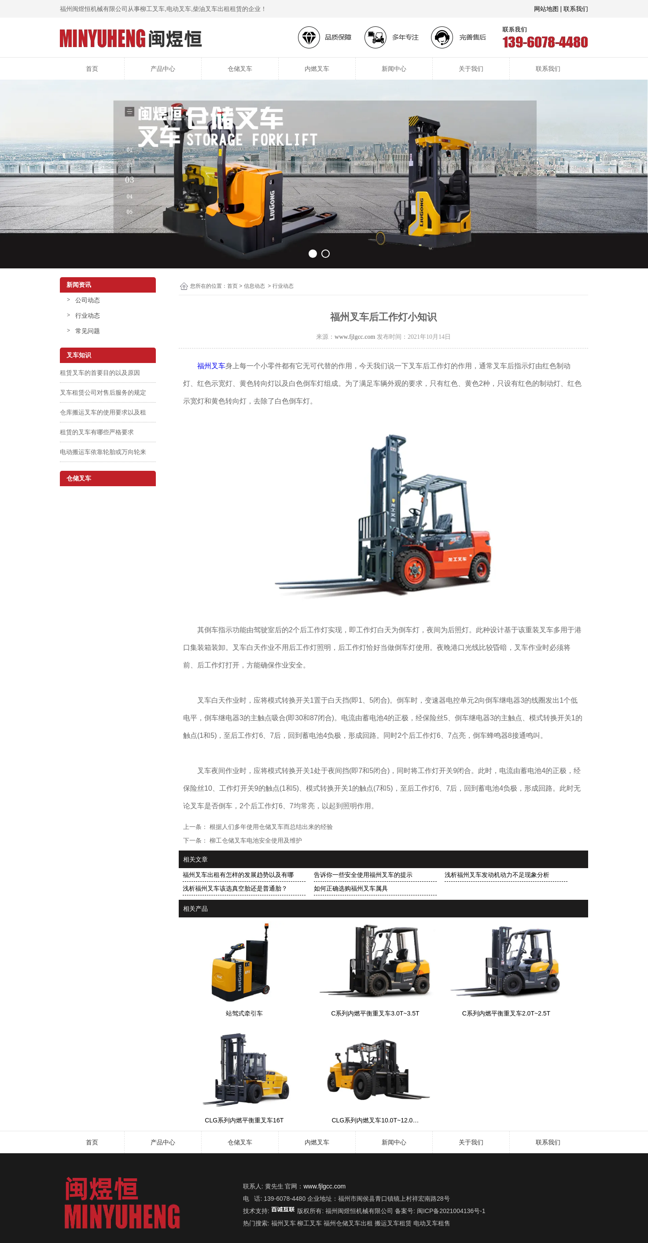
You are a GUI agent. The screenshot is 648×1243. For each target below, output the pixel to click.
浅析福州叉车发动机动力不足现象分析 (497, 874)
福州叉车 (211, 366)
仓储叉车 (240, 68)
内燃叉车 (317, 68)
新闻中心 (394, 68)
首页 (92, 68)
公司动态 (87, 300)
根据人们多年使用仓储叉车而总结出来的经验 (270, 826)
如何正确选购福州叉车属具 (351, 888)
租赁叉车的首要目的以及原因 (100, 372)
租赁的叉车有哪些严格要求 (97, 432)
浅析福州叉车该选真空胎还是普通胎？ (235, 888)
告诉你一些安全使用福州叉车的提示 (363, 874)
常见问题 (87, 330)
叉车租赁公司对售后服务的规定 (103, 392)
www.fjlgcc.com (355, 337)
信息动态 (254, 286)
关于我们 (471, 68)
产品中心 (163, 68)
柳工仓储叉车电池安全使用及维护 (255, 840)
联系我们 (548, 68)
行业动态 (87, 315)
